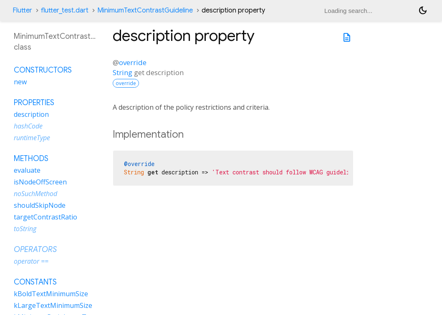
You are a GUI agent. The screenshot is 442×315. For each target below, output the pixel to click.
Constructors (43, 70)
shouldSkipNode (40, 205)
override (132, 62)
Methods (31, 158)
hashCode (28, 126)
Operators (35, 249)
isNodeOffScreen (40, 181)
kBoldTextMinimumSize (51, 293)
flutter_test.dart (64, 10)
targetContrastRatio (45, 217)
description (31, 114)
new (20, 81)
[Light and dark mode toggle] (422, 10)
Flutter (22, 10)
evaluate (27, 170)
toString (25, 228)
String (122, 72)
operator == (31, 261)
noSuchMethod (35, 193)
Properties (34, 102)
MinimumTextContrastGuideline (145, 10)
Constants (35, 282)
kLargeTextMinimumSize (53, 305)
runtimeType (32, 137)
